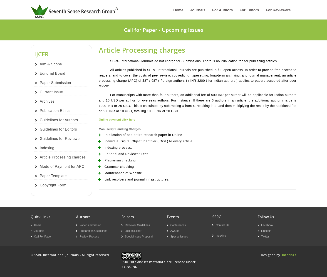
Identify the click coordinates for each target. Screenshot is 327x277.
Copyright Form (53, 185)
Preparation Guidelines (93, 230)
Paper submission (90, 225)
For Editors (249, 10)
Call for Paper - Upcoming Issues (163, 29)
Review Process (89, 236)
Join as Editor (133, 230)
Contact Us (222, 225)
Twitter (265, 236)
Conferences (178, 225)
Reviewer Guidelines (137, 225)
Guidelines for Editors (58, 129)
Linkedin (266, 230)
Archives (47, 101)
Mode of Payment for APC (62, 166)
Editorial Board (52, 73)
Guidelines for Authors (59, 120)
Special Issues (179, 236)
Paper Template (53, 176)
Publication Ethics (55, 111)
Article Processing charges (63, 157)
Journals (198, 10)
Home (178, 10)
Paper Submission (55, 83)
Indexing (47, 148)
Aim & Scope (51, 64)
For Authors (222, 10)
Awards (174, 230)
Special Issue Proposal (139, 236)
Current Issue (51, 92)
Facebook (267, 225)
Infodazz (289, 255)
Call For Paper (43, 236)
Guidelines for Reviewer (60, 139)
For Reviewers (278, 10)
